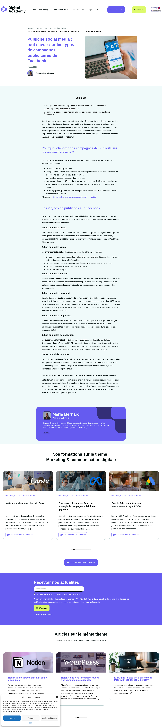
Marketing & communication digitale (51, 28)
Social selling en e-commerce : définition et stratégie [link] (75, 197)
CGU (30, 723)
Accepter (12, 718)
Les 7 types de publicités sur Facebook (62, 109)
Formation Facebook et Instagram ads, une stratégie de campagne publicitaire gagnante (78, 113)
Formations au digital (41, 10)
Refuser (31, 718)
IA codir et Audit (78, 10)
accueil (31, 28)
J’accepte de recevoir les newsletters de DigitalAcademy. (58, 594)
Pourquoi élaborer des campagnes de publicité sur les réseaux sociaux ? (76, 105)
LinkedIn (46, 432)
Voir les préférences (49, 718)
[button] (57, 697)
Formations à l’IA (61, 10)
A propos (94, 9)
